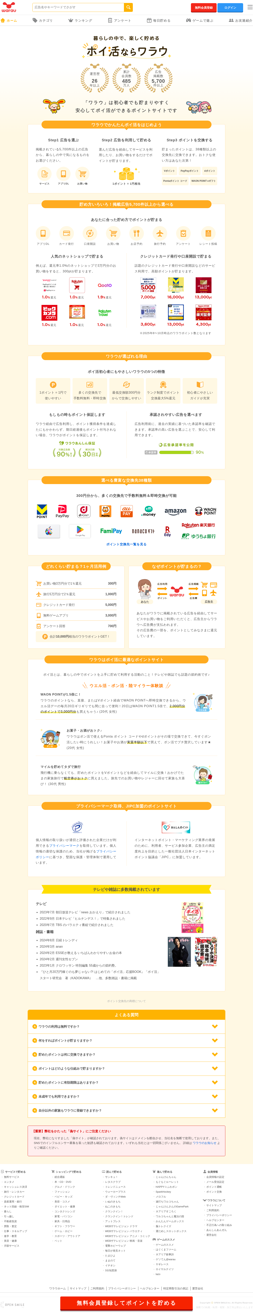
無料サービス (11, 1176)
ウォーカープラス (115, 1191)
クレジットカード (14, 1196)
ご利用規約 (212, 1210)
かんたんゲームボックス (170, 1221)
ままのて (110, 1260)
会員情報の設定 (215, 1176)
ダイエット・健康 (65, 1206)
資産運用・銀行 (13, 1201)
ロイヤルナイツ (165, 1269)
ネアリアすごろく (166, 1211)
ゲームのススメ (165, 1244)
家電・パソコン (64, 1216)
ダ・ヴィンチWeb (115, 1196)
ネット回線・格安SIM (16, 1206)
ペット (58, 1240)
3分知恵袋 (111, 1270)
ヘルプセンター (215, 1220)
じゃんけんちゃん (166, 1176)
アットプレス (113, 1221)
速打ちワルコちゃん (167, 1201)
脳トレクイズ (163, 1226)
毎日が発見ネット (115, 1250)
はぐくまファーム (166, 1249)
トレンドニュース (115, 1186)
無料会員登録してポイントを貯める (127, 1303)
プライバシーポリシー (219, 1215)
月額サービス (11, 1245)
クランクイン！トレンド (119, 1216)
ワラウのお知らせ (204, 1143)
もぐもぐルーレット (167, 1181)
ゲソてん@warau (166, 1259)
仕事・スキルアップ (15, 1231)
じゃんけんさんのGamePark (172, 1206)
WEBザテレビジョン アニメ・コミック (127, 1236)
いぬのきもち (113, 1201)
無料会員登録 (204, 7)
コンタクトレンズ (65, 1211)
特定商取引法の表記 (175, 1288)
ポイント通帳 (214, 1186)
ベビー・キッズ (64, 1196)
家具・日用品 (62, 1221)
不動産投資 (10, 1221)
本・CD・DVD (63, 1181)
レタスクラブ (113, 1181)
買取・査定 (10, 1226)
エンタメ (9, 1181)
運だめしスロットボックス (171, 1231)
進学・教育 (10, 1236)
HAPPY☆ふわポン (166, 1186)
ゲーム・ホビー (64, 1231)
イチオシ (110, 1265)
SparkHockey (163, 1191)
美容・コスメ (62, 1201)
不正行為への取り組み (219, 1225)
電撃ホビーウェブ (115, 1245)
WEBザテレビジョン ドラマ (121, 1226)
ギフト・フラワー (65, 1226)
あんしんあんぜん (216, 1229)
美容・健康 (10, 1240)
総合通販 (60, 1176)
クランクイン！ (114, 1211)
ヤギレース (162, 1264)
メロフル (161, 1196)
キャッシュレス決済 (15, 1186)
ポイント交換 (214, 1191)
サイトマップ (214, 1205)
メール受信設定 (215, 1181)
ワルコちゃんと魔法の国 (170, 1216)
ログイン (230, 7)
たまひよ (110, 1255)
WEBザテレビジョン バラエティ (124, 1231)
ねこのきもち (113, 1206)
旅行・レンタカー (14, 1191)
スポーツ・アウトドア (67, 1236)
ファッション (62, 1191)
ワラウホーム (57, 1288)
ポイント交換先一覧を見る (126, 544)
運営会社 (211, 1234)
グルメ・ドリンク (65, 1186)
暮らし (8, 1211)
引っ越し (9, 1216)
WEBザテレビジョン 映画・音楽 (124, 1240)
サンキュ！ (111, 1176)
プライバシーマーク (64, 845)
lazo (158, 1274)
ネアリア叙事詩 (165, 1254)
